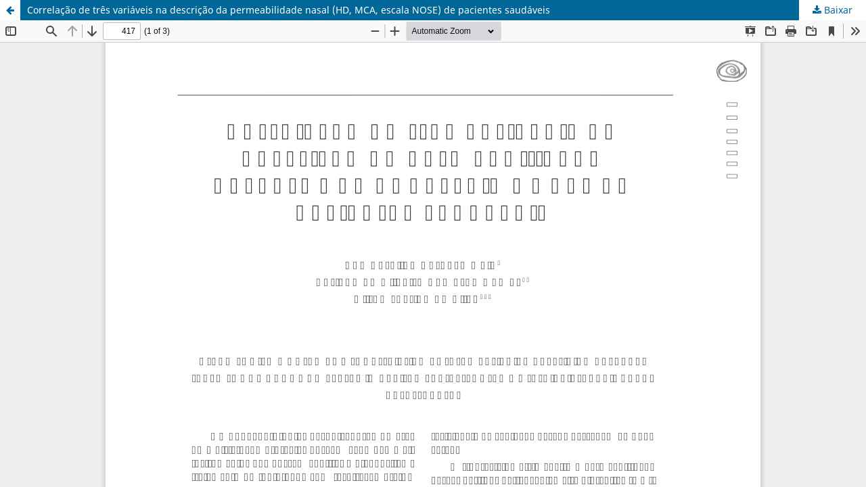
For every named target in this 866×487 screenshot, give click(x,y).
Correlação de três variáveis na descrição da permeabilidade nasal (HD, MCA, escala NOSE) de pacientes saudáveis (288, 9)
